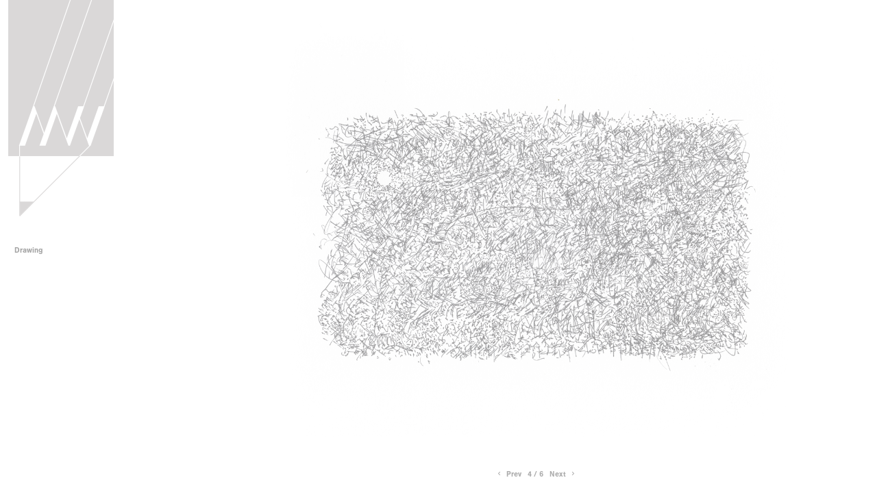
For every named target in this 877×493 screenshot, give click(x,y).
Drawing (33, 250)
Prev (508, 474)
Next (563, 474)
